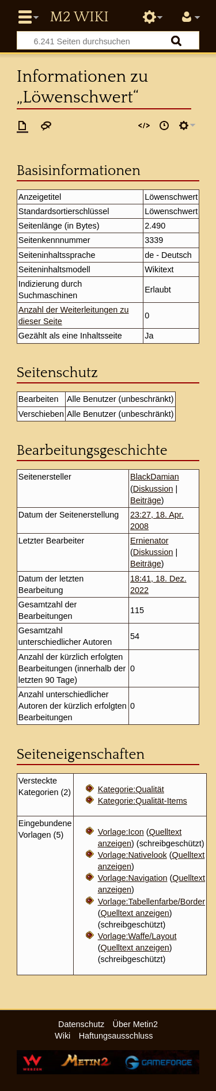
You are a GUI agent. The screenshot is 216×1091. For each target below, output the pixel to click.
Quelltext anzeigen (134, 913)
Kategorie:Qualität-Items (142, 800)
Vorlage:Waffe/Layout (137, 936)
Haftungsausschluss (116, 1035)
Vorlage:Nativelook (132, 855)
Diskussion (153, 488)
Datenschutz (81, 1024)
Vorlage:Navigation (133, 878)
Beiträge (145, 500)
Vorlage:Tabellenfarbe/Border (151, 901)
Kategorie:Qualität (131, 789)
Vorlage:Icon (121, 832)
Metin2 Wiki (79, 17)
